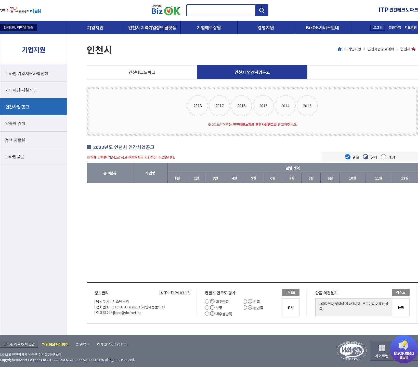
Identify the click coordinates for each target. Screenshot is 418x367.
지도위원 (410, 27)
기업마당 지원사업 (21, 90)
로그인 (377, 27)
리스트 (400, 292)
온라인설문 (14, 156)
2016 (241, 105)
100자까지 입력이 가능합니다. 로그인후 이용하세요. (353, 307)
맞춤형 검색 (15, 123)
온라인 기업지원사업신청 (26, 73)
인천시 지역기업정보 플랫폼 (152, 27)
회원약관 (82, 344)
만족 (256, 301)
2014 (285, 105)
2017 (219, 105)
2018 (197, 105)
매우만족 (222, 301)
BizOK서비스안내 (322, 27)
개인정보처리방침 (55, 344)
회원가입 (395, 27)
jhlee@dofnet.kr (127, 312)
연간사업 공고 (17, 107)
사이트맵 (381, 355)
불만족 (258, 307)
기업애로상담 (209, 27)
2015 (263, 105)
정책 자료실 (15, 140)
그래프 (290, 292)
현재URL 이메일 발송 (18, 27)
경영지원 (266, 27)
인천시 (405, 48)
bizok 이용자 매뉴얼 (19, 344)
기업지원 (95, 27)
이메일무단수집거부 (112, 344)
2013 (307, 105)
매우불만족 (224, 313)
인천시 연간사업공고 (252, 72)
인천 (141, 72)
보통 (219, 307)
